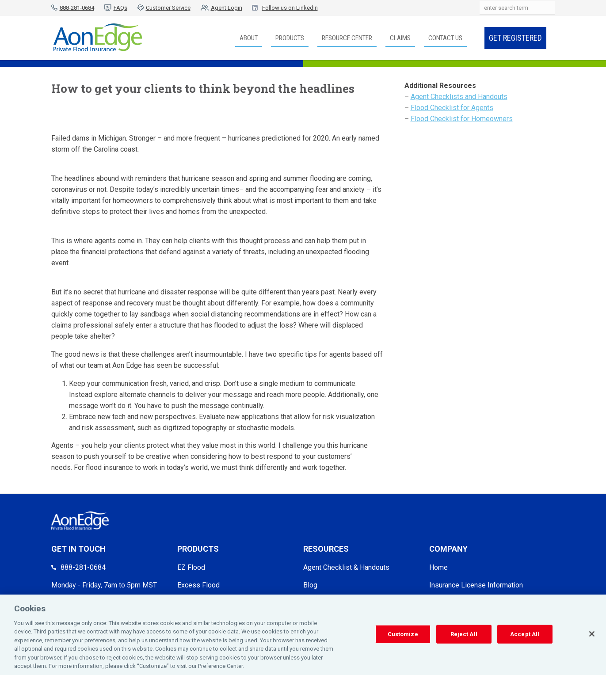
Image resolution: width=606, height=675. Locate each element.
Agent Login (226, 7)
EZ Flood (191, 567)
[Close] (592, 636)
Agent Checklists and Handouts (459, 96)
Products (289, 38)
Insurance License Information (476, 585)
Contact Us (445, 38)
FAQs (120, 7)
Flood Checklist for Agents (452, 107)
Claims (400, 38)
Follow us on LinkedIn (290, 7)
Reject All (463, 636)
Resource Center (347, 38)
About (249, 38)
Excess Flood (198, 585)
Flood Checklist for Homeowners (462, 118)
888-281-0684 (77, 7)
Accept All (524, 636)
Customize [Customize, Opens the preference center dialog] (403, 636)
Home (438, 567)
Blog (310, 585)
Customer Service (168, 7)
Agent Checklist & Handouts (346, 567)
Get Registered (515, 37)
